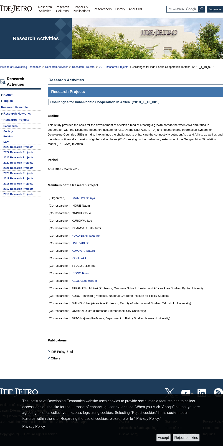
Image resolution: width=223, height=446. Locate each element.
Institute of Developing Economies (20, 67)
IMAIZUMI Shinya (83, 198)
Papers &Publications (81, 9)
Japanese (215, 9)
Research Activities (56, 67)
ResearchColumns (62, 9)
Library (120, 9)
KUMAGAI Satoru (83, 250)
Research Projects (83, 67)
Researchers (103, 9)
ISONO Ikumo (81, 273)
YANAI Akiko (80, 258)
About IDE (136, 9)
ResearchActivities (45, 9)
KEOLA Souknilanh (84, 280)
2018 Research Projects (114, 67)
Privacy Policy (33, 426)
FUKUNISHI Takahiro (86, 235)
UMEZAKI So (80, 243)
